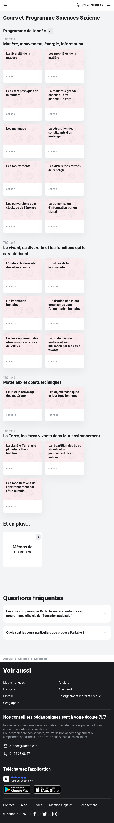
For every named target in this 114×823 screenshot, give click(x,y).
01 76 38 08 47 (92, 5)
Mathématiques (14, 682)
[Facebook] (34, 814)
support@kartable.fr (23, 746)
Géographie (11, 703)
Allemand (65, 689)
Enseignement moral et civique (80, 696)
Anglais (64, 682)
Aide (24, 805)
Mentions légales (60, 805)
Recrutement (88, 805)
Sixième (23, 659)
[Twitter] (44, 814)
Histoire (8, 696)
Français (9, 689)
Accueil (8, 659)
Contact (8, 805)
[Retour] (7, 5)
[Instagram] (54, 814)
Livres (38, 805)
